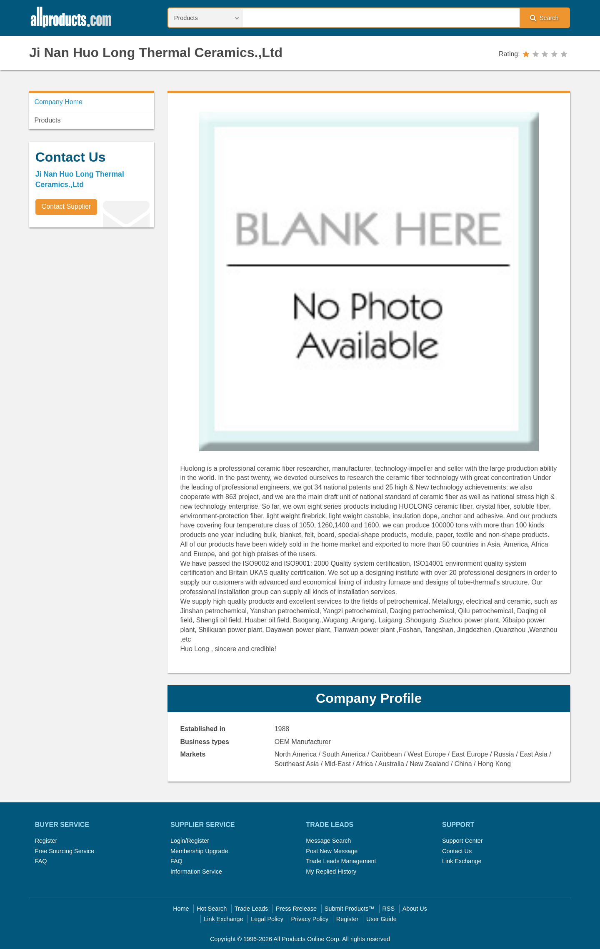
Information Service (196, 871)
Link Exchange (461, 861)
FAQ (41, 861)
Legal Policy (267, 919)
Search (544, 17)
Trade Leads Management (341, 861)
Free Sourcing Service (64, 851)
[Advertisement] (91, 292)
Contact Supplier (66, 206)
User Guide (381, 919)
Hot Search (212, 908)
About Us (414, 908)
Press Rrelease (296, 908)
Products (47, 120)
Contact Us (457, 851)
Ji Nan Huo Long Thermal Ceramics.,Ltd (155, 52)
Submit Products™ (350, 908)
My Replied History (331, 871)
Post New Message (332, 851)
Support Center (462, 840)
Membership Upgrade (199, 851)
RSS (388, 908)
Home (181, 908)
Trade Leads (251, 908)
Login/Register (189, 840)
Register (46, 840)
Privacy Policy (310, 919)
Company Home (58, 101)
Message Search (328, 840)
